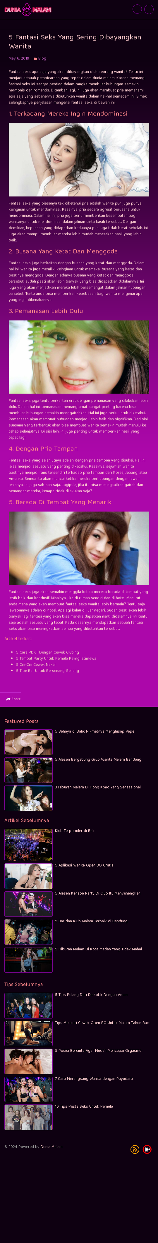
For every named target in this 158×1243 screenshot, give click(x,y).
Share (13, 704)
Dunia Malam (52, 1150)
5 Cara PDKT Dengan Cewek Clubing (47, 658)
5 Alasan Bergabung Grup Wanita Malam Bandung (98, 763)
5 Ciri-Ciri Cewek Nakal (36, 670)
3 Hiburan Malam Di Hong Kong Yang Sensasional (98, 791)
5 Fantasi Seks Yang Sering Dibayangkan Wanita (28, 9)
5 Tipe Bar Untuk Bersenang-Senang (47, 676)
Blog (42, 64)
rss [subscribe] (134, 1153)
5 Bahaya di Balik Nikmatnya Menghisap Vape (94, 735)
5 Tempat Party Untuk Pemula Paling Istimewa (56, 664)
